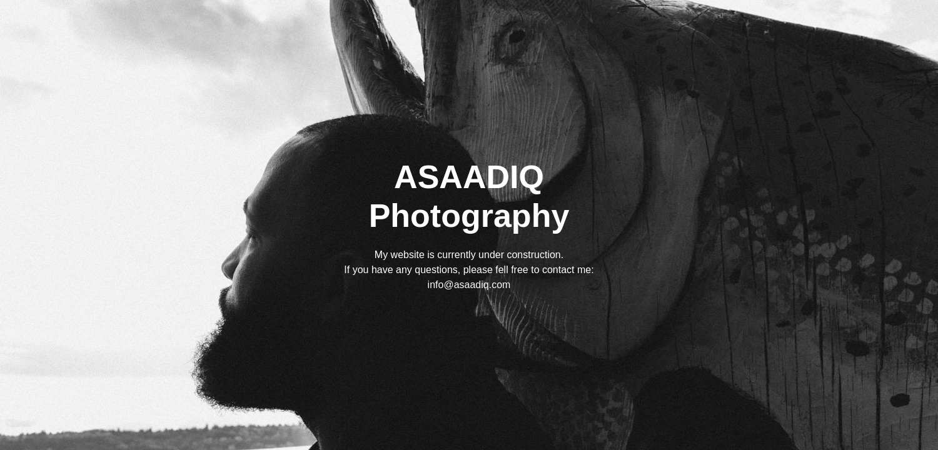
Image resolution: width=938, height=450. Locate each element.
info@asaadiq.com (469, 284)
